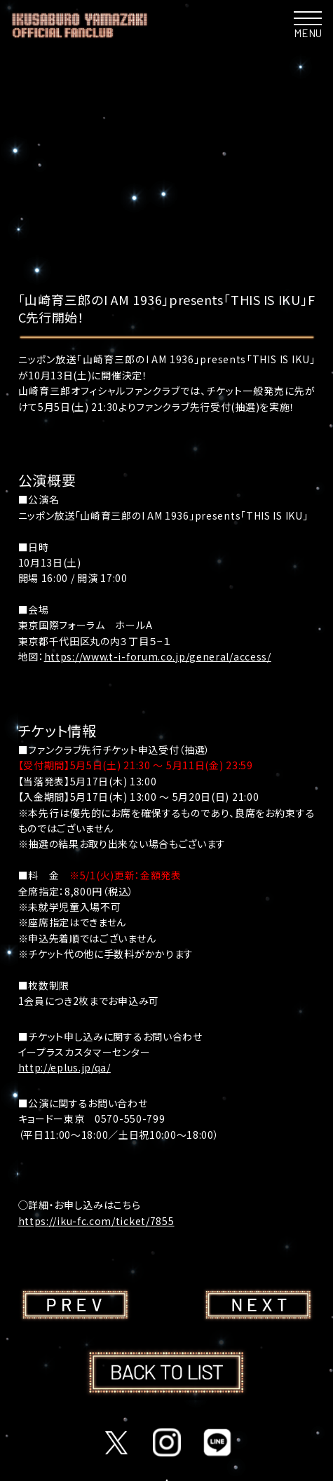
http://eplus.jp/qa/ (64, 1067)
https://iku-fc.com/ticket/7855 (96, 1221)
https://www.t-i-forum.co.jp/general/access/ (157, 656)
